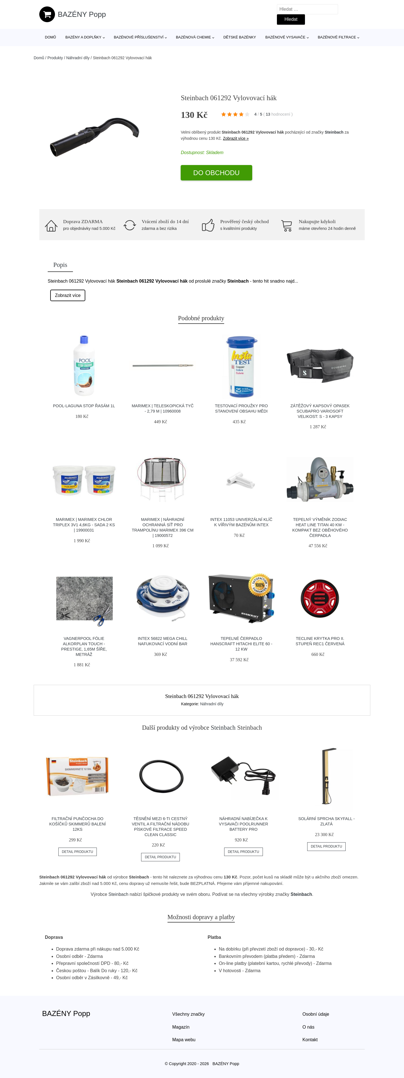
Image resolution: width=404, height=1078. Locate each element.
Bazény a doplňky (83, 37)
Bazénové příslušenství (139, 37)
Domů (50, 37)
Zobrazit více (68, 295)
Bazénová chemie (193, 37)
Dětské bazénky (239, 37)
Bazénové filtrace (337, 37)
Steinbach (334, 132)
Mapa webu (184, 1039)
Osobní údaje (315, 1014)
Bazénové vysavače (285, 37)
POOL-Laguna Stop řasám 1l (84, 406)
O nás (308, 1027)
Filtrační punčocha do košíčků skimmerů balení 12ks (77, 823)
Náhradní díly (77, 58)
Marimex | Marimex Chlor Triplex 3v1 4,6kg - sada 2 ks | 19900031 (84, 524)
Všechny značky (188, 1014)
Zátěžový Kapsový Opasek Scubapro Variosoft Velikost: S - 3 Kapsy (320, 411)
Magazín (180, 1027)
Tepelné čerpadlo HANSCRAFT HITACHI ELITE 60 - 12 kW (241, 643)
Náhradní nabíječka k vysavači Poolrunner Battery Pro (243, 823)
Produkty (55, 58)
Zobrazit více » (236, 138)
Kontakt (310, 1039)
